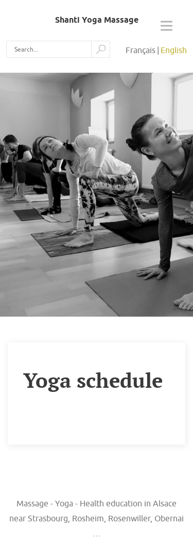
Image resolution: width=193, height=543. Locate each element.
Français (140, 50)
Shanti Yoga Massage (96, 20)
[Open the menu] (166, 27)
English (174, 50)
